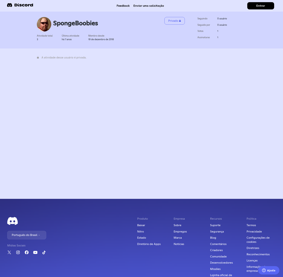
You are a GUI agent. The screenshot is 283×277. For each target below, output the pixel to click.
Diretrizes (253, 248)
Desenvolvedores (221, 262)
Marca (178, 237)
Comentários (218, 244)
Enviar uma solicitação (148, 5)
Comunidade (218, 256)
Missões (215, 269)
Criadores (216, 250)
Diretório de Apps (149, 244)
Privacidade (254, 231)
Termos (251, 225)
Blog (213, 237)
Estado (141, 237)
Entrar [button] (260, 5)
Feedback (123, 5)
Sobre (177, 225)
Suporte (215, 225)
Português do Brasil (26, 235)
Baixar (141, 225)
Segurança (217, 231)
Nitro (140, 231)
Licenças (252, 260)
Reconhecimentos (258, 254)
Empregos (180, 231)
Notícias (179, 244)
